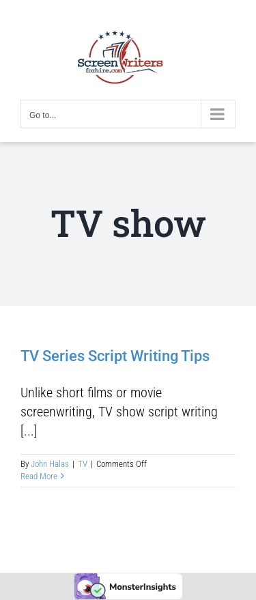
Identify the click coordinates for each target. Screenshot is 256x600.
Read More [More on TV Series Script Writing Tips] (38, 476)
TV (82, 464)
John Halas (50, 464)
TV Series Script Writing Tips (115, 356)
